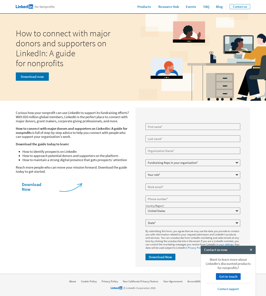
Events (191, 6)
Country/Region (154, 206)
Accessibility (194, 280)
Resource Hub (168, 6)
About (72, 280)
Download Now (31, 187)
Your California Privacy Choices (140, 280)
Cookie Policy (89, 280)
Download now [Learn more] (32, 76)
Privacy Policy (195, 246)
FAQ (206, 6)
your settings (226, 243)
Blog (219, 6)
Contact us (240, 7)
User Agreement (172, 280)
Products (144, 6)
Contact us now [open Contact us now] (215, 291)
